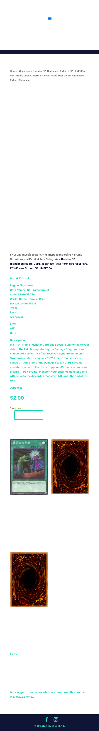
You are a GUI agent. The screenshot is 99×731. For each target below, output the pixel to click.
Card (37, 263)
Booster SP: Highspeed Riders (50, 71)
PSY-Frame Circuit (22, 268)
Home (13, 71)
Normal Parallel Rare (74, 263)
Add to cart (28, 415)
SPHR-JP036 (43, 268)
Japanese (24, 71)
